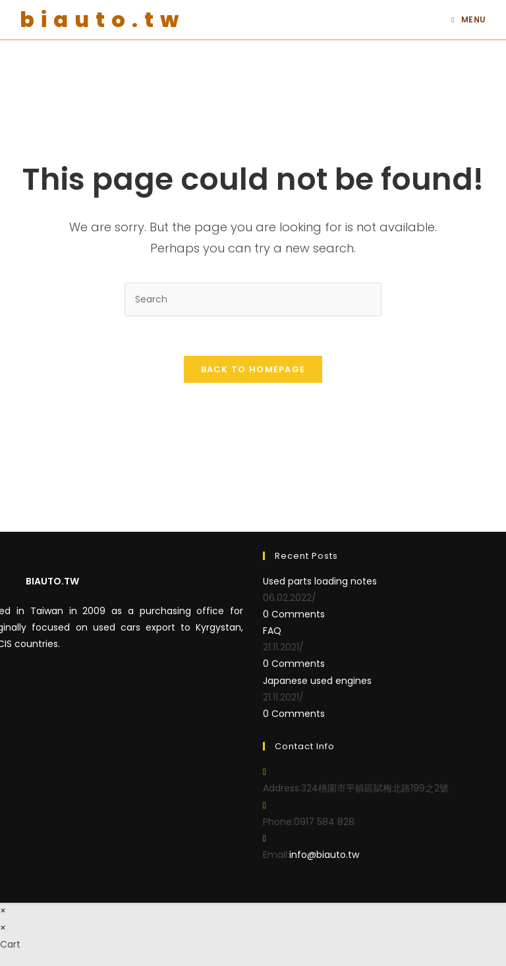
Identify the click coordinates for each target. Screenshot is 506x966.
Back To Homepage (253, 369)
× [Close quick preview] (3, 910)
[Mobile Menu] (468, 20)
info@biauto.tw (324, 854)
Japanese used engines (317, 680)
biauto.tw (102, 19)
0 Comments (294, 614)
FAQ (272, 630)
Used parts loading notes (320, 581)
